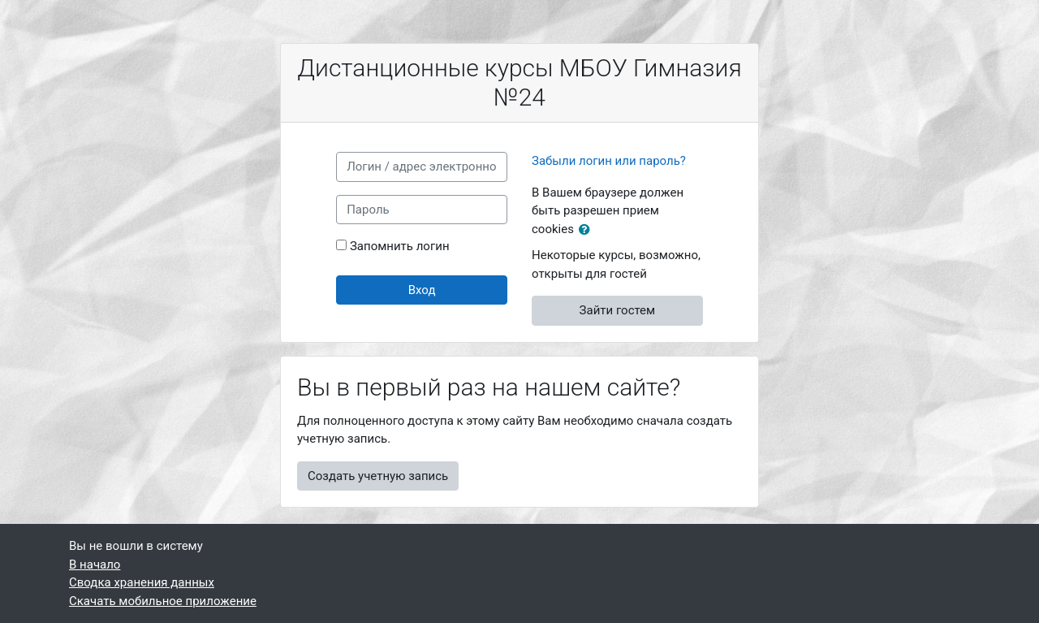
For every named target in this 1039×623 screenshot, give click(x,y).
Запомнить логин (400, 246)
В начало (94, 564)
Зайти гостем (618, 310)
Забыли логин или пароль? (609, 161)
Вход (422, 290)
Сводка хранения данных (141, 582)
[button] (587, 230)
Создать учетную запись (378, 476)
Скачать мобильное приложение (163, 601)
